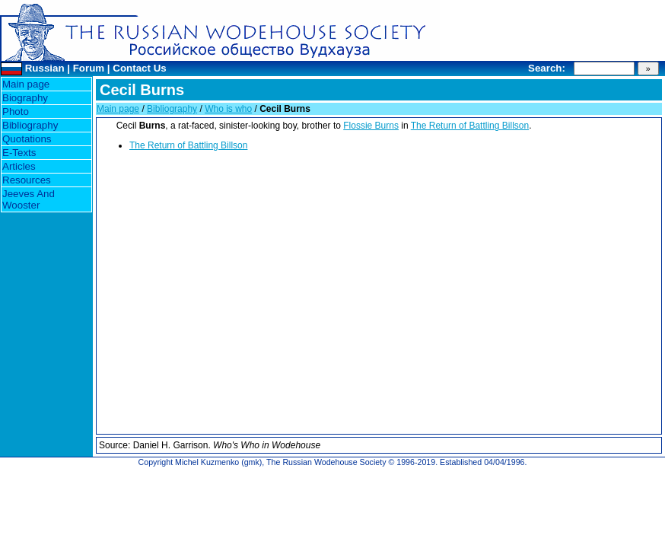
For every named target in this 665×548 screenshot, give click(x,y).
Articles (19, 166)
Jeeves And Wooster (28, 199)
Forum (88, 68)
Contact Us (139, 68)
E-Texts (19, 152)
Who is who (228, 109)
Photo (15, 111)
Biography (25, 98)
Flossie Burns (371, 125)
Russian (45, 68)
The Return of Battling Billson (470, 125)
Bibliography (30, 125)
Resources (26, 180)
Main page (25, 84)
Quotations (26, 139)
